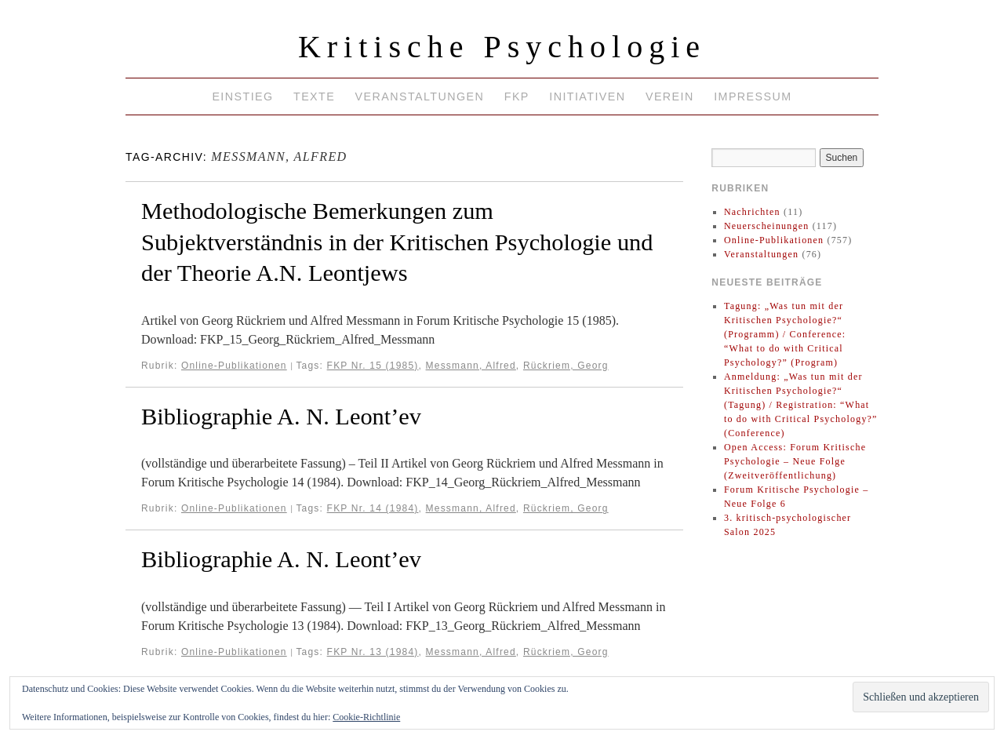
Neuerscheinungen (766, 225)
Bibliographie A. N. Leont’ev (281, 416)
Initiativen (587, 96)
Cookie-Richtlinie (366, 717)
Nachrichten (752, 211)
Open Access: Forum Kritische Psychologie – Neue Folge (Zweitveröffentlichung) (795, 461)
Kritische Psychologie (502, 46)
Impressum (752, 96)
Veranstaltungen (420, 96)
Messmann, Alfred (471, 365)
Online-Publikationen (234, 365)
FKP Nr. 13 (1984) (373, 651)
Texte (314, 96)
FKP (516, 96)
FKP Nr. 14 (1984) (373, 508)
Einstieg (242, 96)
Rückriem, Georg (566, 365)
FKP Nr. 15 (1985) (373, 365)
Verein (670, 96)
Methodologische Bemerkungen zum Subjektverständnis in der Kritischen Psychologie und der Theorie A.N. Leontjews (397, 242)
